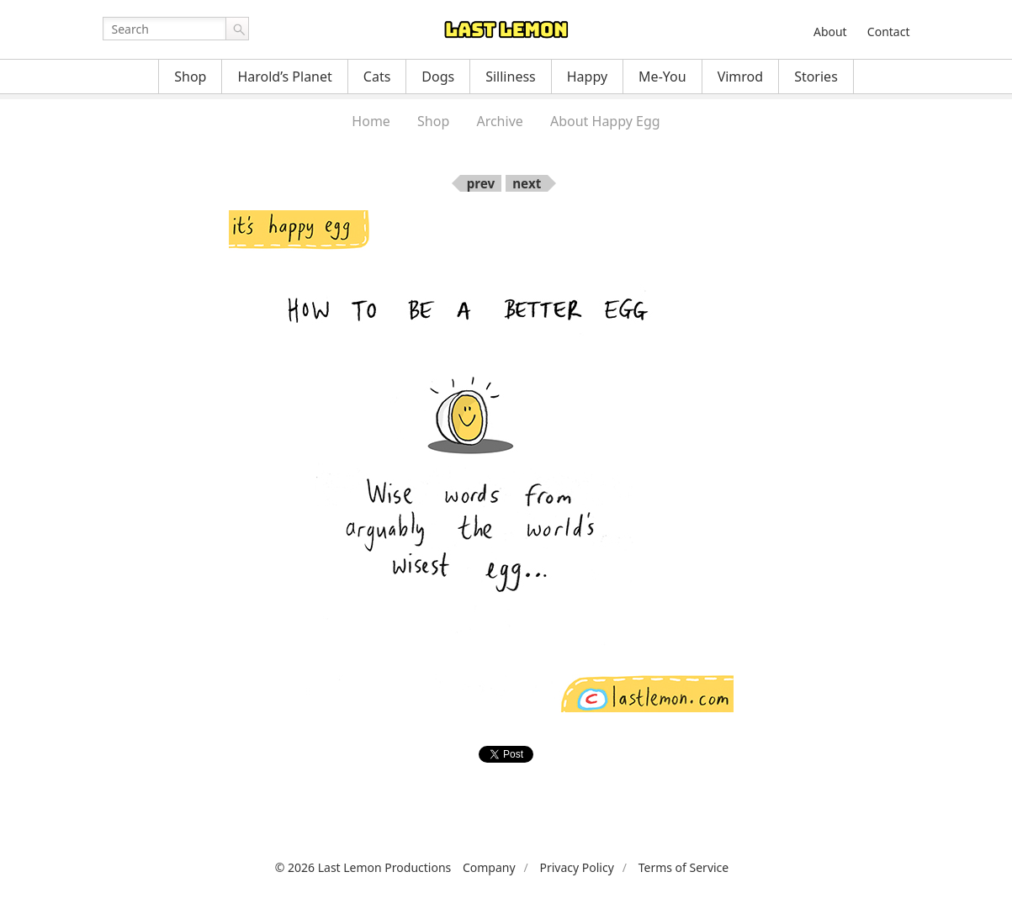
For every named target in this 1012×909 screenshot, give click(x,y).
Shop (190, 76)
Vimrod (741, 76)
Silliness (510, 76)
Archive (499, 121)
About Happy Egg (605, 121)
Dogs (437, 76)
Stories (816, 76)
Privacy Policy (576, 867)
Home (371, 121)
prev (481, 183)
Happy (587, 76)
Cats (377, 76)
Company (489, 867)
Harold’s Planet (284, 76)
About (830, 32)
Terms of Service (683, 867)
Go (237, 28)
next (526, 183)
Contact (888, 32)
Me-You (662, 76)
